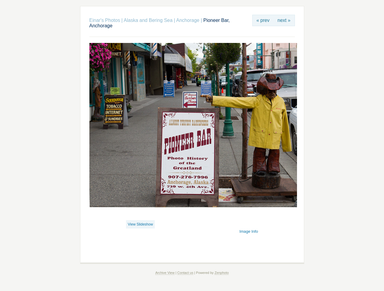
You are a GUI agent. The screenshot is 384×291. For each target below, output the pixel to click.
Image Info (248, 231)
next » (284, 20)
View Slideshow (140, 224)
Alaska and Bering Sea (148, 20)
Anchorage (187, 20)
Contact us (185, 272)
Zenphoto (221, 272)
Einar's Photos (104, 20)
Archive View (165, 272)
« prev (263, 20)
